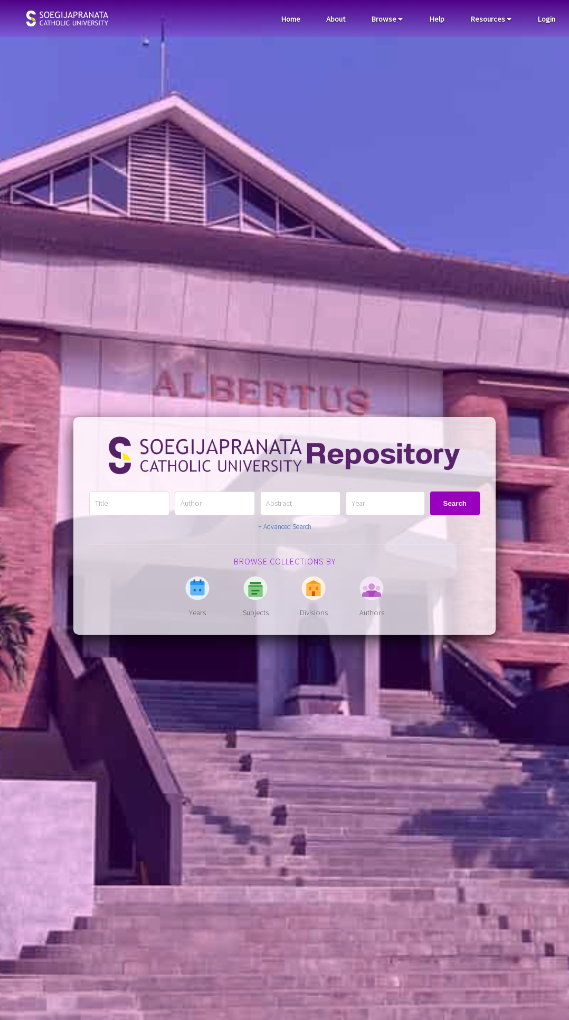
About (335, 19)
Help (436, 19)
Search (455, 503)
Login (546, 19)
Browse (387, 19)
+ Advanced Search (284, 526)
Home (290, 19)
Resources (490, 19)
